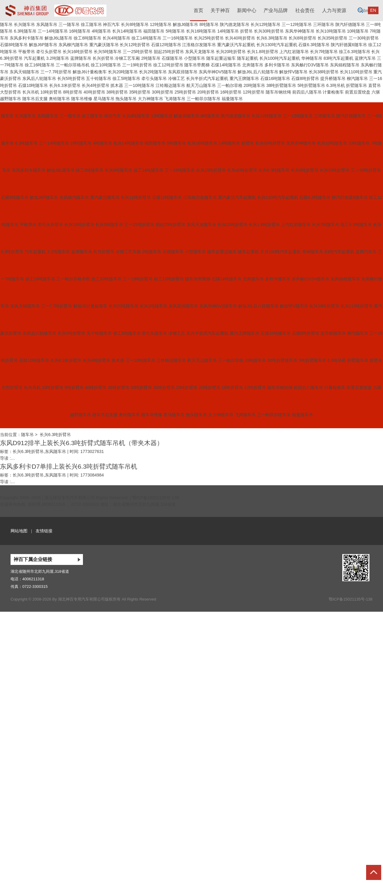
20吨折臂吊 (208, 92)
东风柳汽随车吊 (73, 44)
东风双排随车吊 (183, 71)
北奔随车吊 (252, 64)
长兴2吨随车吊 (153, 71)
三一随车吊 (69, 24)
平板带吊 (26, 51)
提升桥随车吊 (333, 78)
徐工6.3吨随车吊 (354, 51)
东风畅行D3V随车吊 (310, 64)
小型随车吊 (194, 58)
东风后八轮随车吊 (39, 78)
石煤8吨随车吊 (14, 44)
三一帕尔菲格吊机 (73, 64)
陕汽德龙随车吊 (234, 24)
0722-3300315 (35, 586)
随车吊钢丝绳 (278, 92)
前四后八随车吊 (307, 92)
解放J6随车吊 (185, 24)
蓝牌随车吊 (80, 58)
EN (373, 10)
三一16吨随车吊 (178, 38)
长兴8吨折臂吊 (302, 38)
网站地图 (19, 530)
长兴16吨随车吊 (201, 31)
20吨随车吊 (254, 85)
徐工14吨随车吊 (146, 38)
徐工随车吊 (91, 24)
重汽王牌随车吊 (244, 78)
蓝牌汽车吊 (365, 58)
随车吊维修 (81, 98)
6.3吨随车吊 (25, 31)
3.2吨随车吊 (57, 58)
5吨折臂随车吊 (311, 85)
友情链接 (44, 530)
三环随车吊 (323, 24)
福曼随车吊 (232, 98)
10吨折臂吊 (51, 92)
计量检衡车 (333, 92)
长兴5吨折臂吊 (71, 78)
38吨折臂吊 (117, 92)
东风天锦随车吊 (24, 71)
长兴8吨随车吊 (135, 24)
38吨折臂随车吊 (281, 85)
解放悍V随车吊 (293, 71)
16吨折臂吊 (231, 92)
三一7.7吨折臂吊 (55, 71)
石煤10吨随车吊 (33, 85)
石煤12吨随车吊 (166, 44)
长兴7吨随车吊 (324, 51)
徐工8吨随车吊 (87, 38)
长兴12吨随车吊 (266, 24)
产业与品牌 (276, 10)
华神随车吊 (311, 58)
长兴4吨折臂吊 (95, 85)
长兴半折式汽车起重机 (207, 78)
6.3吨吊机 (335, 85)
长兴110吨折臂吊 (356, 71)
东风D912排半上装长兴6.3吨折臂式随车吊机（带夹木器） (81, 442)
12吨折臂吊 (253, 92)
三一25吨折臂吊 (138, 51)
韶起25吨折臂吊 (169, 51)
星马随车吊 (104, 98)
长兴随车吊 (24, 24)
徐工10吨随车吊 (106, 64)
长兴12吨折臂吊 (135, 44)
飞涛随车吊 (174, 98)
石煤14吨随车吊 (226, 64)
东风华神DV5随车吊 (217, 71)
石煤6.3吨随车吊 (313, 44)
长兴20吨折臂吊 (231, 51)
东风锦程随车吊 (344, 64)
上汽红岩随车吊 (294, 51)
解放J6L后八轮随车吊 (258, 71)
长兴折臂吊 (103, 58)
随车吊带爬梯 (197, 64)
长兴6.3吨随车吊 (271, 38)
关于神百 (220, 10)
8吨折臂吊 (72, 92)
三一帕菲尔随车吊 (203, 98)
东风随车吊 (46, 24)
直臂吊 (374, 85)
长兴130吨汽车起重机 (276, 44)
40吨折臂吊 (94, 92)
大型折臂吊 (10, 92)
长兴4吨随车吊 (116, 38)
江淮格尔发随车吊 (199, 44)
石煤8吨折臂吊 (305, 78)
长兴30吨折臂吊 (269, 31)
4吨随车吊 (101, 31)
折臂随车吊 (356, 85)
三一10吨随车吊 (139, 85)
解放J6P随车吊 (43, 44)
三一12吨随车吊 (297, 24)
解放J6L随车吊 (59, 38)
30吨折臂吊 (162, 92)
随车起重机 (247, 58)
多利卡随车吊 (277, 64)
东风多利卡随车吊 (26, 38)
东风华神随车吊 (300, 31)
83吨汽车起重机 (339, 58)
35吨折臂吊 (140, 92)
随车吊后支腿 (35, 98)
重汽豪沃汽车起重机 (236, 44)
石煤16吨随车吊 (275, 78)
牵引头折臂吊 (49, 51)
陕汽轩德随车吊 (350, 24)
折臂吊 (246, 31)
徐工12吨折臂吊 (168, 64)
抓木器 (116, 85)
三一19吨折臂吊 (137, 64)
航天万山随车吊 (201, 85)
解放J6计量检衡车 (90, 71)
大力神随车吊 (150, 98)
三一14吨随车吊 (53, 31)
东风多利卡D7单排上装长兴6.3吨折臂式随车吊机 (68, 466)
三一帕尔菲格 (229, 85)
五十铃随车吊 (98, 78)
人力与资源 (334, 10)
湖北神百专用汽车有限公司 (69, 497)
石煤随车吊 (172, 58)
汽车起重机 (34, 58)
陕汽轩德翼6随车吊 (349, 44)
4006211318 (33, 579)
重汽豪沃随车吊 (104, 44)
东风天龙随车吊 (200, 51)
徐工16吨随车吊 (40, 64)
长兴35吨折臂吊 (333, 38)
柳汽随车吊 (357, 78)
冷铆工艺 (176, 78)
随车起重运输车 (221, 58)
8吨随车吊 (209, 24)
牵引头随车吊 (154, 78)
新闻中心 (246, 10)
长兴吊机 (30, 92)
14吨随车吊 (228, 31)
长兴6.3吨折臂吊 (55, 434)
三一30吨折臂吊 (364, 38)
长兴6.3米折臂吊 (64, 85)
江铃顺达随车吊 (170, 85)
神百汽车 (111, 24)
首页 (198, 10)
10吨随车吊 (358, 31)
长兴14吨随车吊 (127, 31)
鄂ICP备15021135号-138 (155, 497)
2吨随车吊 (150, 58)
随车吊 (6, 24)
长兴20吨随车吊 (123, 71)
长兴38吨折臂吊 (324, 71)
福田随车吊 (153, 31)
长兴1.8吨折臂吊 (262, 51)
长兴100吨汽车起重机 (279, 58)
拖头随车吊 (126, 98)
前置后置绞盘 (357, 92)
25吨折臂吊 (185, 92)
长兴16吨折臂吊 (78, 51)
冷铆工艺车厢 (127, 58)
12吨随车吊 (161, 24)
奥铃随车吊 (59, 98)
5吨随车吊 (175, 31)
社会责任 (305, 10)
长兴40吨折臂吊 (240, 38)
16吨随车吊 (80, 31)
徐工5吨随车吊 (126, 78)
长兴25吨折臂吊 (209, 38)
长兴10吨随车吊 (331, 31)
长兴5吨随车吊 (108, 51)
